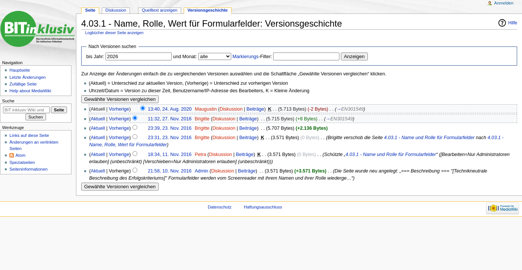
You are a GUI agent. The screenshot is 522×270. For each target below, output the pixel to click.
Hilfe (512, 23)
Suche (8, 101)
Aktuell (98, 119)
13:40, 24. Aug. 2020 (170, 109)
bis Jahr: (95, 56)
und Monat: (185, 56)
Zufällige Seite (23, 84)
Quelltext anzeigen (159, 10)
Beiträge (255, 109)
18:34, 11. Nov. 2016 (170, 154)
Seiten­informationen (28, 169)
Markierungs (245, 56)
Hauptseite (19, 70)
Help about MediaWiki (30, 90)
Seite (90, 10)
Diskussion (231, 109)
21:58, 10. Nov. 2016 (170, 171)
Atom (20, 155)
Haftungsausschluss (263, 207)
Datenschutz (220, 207)
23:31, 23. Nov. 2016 (170, 137)
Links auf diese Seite (29, 135)
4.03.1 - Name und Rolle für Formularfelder (429, 137)
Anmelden (504, 3)
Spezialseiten (22, 162)
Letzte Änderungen (27, 77)
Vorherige (119, 109)
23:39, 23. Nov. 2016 (170, 128)
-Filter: (252, 56)
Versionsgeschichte (207, 10)
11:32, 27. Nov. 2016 (170, 119)
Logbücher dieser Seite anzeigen (114, 32)
